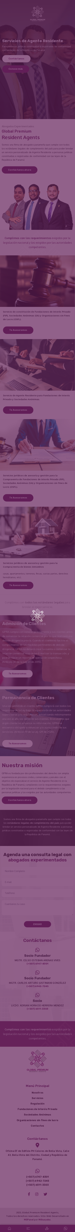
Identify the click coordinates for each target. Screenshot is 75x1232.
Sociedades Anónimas (37, 1114)
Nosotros (37, 1092)
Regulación (37, 1103)
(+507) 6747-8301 (37, 963)
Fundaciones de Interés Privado (37, 1109)
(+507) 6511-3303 (37, 1009)
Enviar (37, 924)
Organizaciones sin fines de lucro (37, 1120)
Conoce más (16, 69)
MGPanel (29, 1219)
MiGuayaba (44, 1219)
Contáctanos (16, 58)
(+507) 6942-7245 (37, 986)
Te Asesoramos (18, 330)
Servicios (37, 1098)
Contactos (37, 1125)
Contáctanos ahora (19, 170)
